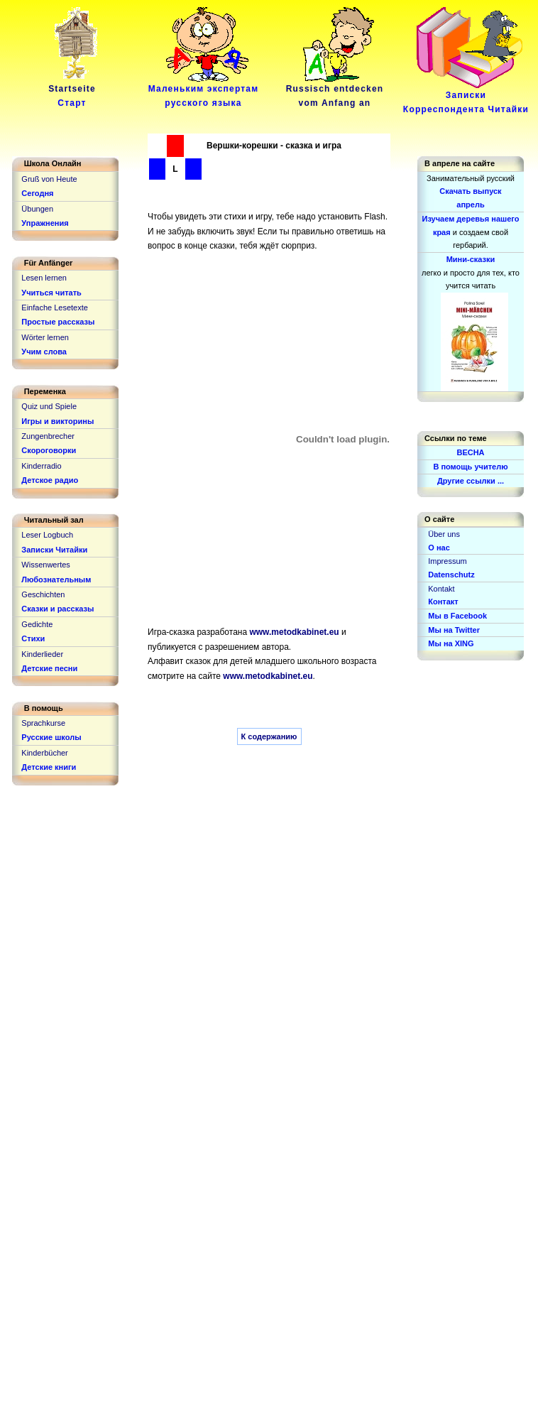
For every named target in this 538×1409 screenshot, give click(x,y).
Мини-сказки (470, 259)
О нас (439, 547)
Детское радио (49, 480)
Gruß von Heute (49, 179)
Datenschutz (451, 574)
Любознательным (56, 579)
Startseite (74, 91)
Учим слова (44, 351)
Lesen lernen (44, 277)
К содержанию (269, 736)
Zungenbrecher (48, 436)
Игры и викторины (57, 421)
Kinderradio (41, 466)
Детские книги (48, 767)
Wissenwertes (45, 564)
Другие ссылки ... (470, 481)
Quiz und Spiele (49, 406)
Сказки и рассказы (57, 608)
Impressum (447, 561)
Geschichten (43, 594)
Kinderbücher (44, 753)
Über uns (444, 534)
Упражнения (44, 223)
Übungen (37, 209)
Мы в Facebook (457, 615)
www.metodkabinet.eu (294, 632)
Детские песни (49, 668)
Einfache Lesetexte (54, 307)
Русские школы (51, 737)
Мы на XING (450, 643)
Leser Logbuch (47, 535)
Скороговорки (48, 450)
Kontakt (441, 588)
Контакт (443, 601)
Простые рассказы (57, 321)
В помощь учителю (470, 466)
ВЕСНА (470, 452)
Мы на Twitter (454, 630)
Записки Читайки (54, 549)
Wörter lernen (45, 337)
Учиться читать (51, 292)
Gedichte (37, 624)
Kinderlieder (42, 654)
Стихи (33, 638)
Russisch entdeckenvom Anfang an (335, 91)
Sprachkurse (43, 723)
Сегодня (37, 193)
